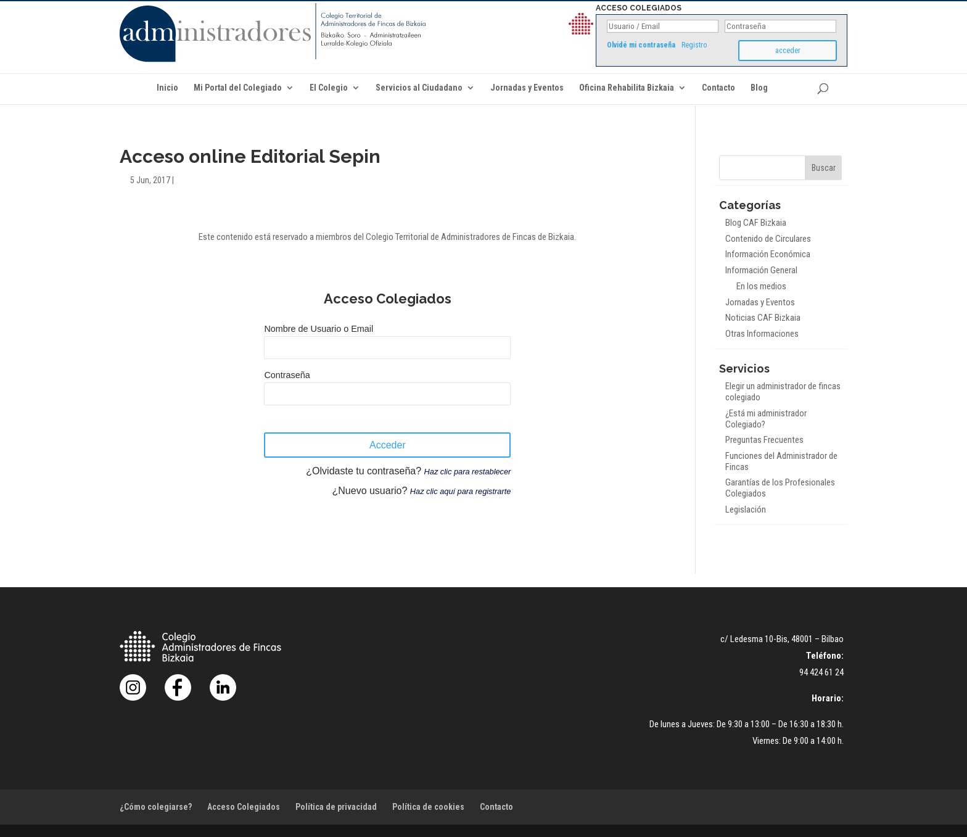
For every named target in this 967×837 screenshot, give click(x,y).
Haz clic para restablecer (467, 471)
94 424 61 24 (821, 672)
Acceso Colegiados (243, 807)
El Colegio (329, 88)
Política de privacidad (336, 807)
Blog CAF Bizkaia (755, 222)
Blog (759, 88)
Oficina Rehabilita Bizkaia (626, 88)
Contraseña (287, 375)
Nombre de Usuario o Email (318, 329)
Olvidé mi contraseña (641, 45)
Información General (761, 270)
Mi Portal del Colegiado (238, 88)
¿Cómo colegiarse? (156, 807)
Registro (694, 45)
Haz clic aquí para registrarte (460, 491)
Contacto (718, 88)
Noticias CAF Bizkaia (762, 317)
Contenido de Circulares (768, 238)
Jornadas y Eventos (527, 88)
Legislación (745, 509)
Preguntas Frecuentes (764, 439)
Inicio (167, 88)
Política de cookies (428, 807)
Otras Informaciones (762, 333)
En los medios (761, 286)
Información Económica (767, 254)
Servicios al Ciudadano (419, 88)
